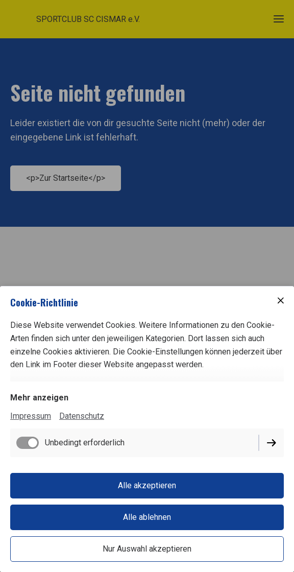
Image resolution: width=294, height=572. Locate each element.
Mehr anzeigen (39, 397)
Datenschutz (81, 416)
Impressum (30, 416)
